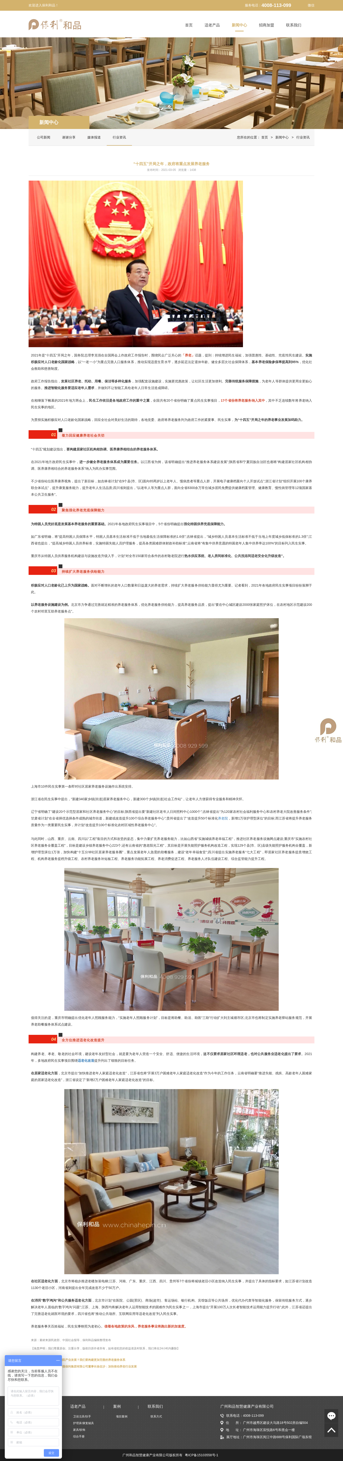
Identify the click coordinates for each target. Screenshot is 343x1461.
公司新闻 (43, 137)
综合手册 (79, 1436)
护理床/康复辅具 (83, 1423)
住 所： (231, 1423)
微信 (307, 5)
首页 (189, 25)
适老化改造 (86, 1060)
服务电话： (253, 5)
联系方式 (156, 1416)
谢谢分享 (69, 137)
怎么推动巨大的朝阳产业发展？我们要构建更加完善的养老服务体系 (82, 1360)
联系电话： (231, 1415)
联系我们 (293, 25)
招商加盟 (266, 25)
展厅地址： (231, 1437)
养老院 (223, 818)
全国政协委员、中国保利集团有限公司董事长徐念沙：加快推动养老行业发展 (88, 1366)
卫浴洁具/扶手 (82, 1416)
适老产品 (212, 25)
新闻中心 (239, 25)
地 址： (231, 1430)
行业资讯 (119, 137)
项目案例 (121, 1416)
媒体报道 (94, 137)
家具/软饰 (79, 1429)
